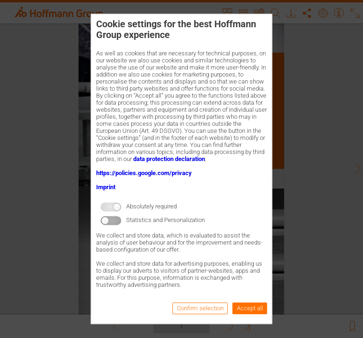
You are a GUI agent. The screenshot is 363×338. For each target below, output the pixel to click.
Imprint (105, 187)
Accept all (250, 308)
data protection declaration (169, 158)
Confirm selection (200, 308)
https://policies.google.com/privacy (144, 173)
